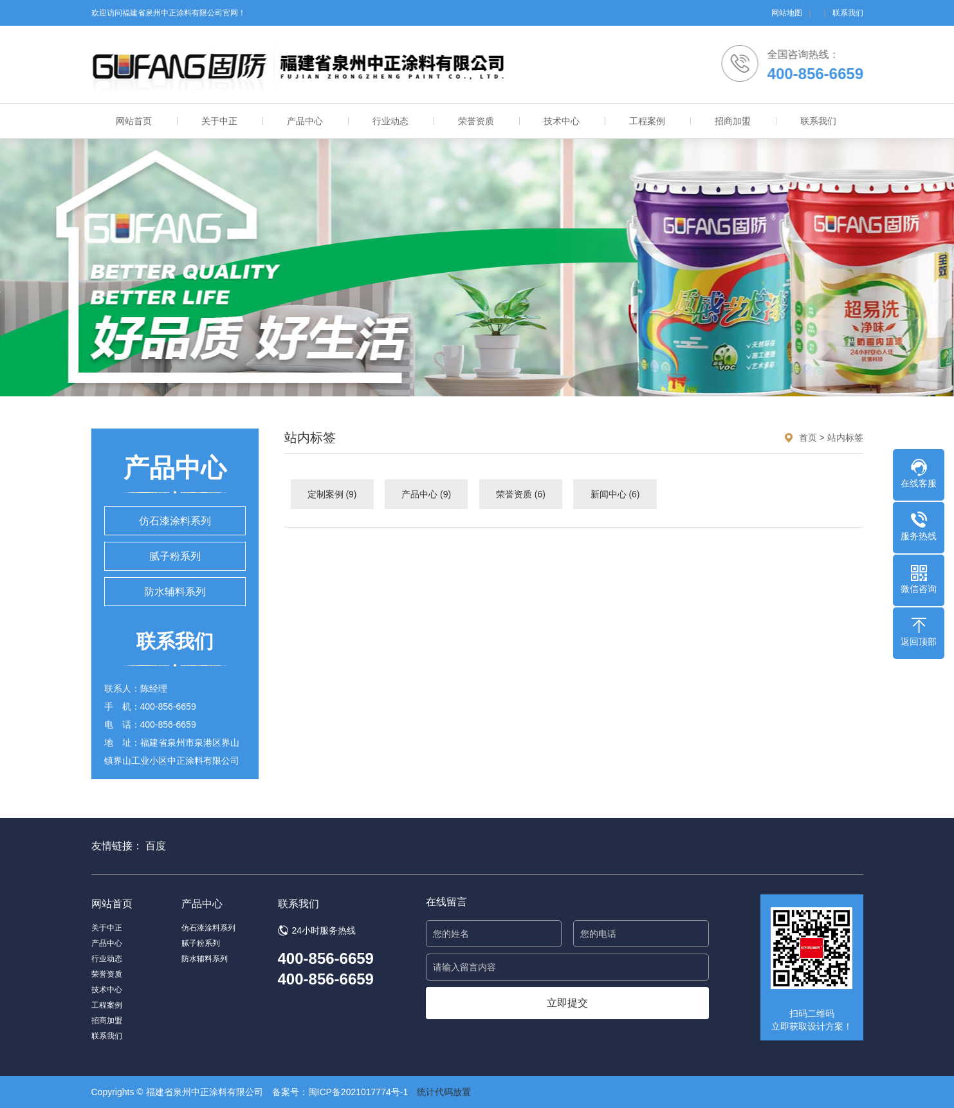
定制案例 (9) (332, 494)
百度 (155, 845)
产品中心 (305, 121)
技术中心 (562, 121)
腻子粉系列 (175, 556)
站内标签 (845, 437)
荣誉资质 (476, 121)
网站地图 (786, 12)
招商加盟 (733, 121)
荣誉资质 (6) (521, 494)
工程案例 (647, 121)
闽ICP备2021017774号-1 (358, 1092)
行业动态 (390, 121)
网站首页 (134, 121)
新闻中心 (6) (615, 494)
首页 (808, 437)
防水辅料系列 (175, 591)
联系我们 (847, 12)
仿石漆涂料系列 (175, 520)
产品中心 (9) (426, 494)
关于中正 (219, 121)
